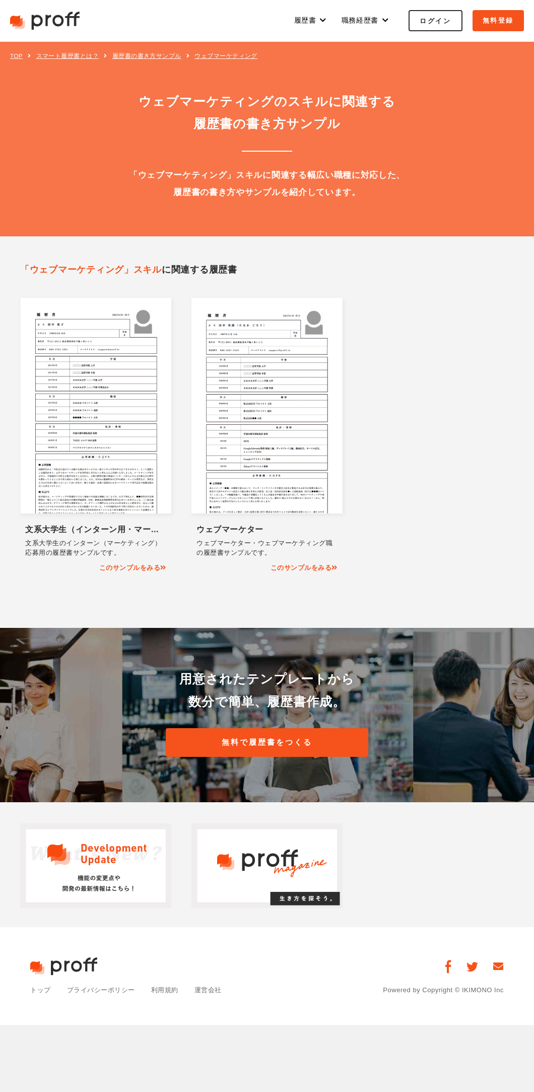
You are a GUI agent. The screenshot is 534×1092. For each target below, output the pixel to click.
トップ (40, 990)
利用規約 (164, 990)
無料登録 (498, 20)
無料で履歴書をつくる (267, 742)
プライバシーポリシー (101, 990)
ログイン (435, 21)
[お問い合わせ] (498, 967)
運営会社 (208, 990)
